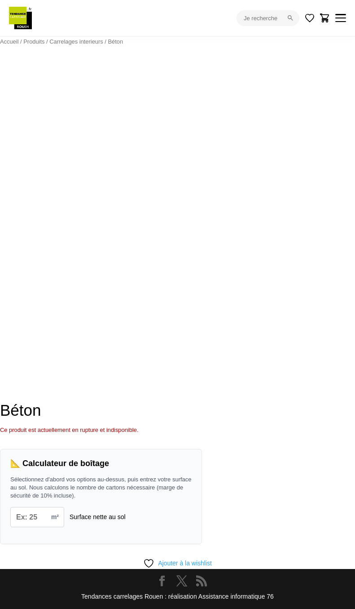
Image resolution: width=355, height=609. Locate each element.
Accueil (9, 41)
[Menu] (340, 18)
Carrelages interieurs (76, 41)
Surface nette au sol (98, 516)
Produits (33, 41)
